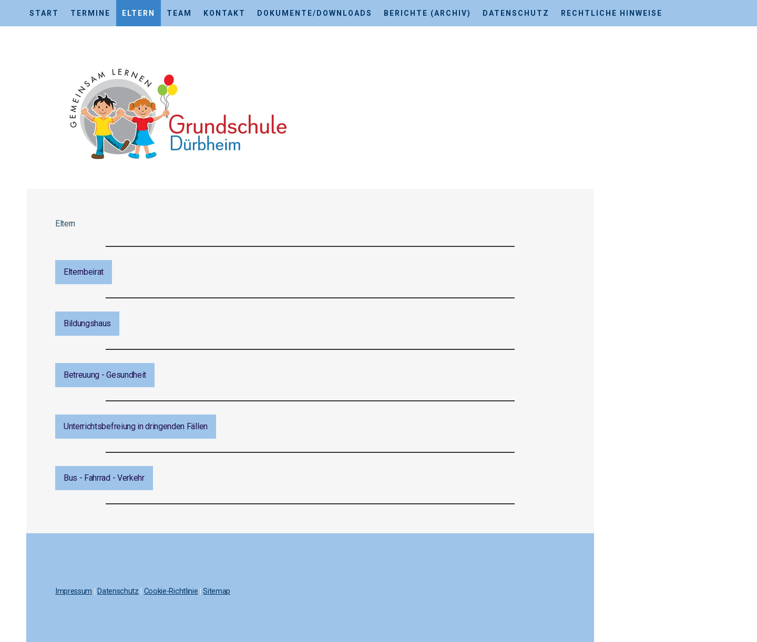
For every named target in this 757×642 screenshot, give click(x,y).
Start (44, 13)
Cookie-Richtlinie (171, 591)
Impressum (73, 591)
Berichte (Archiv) (427, 13)
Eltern (138, 13)
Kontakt (224, 13)
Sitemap (216, 591)
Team (179, 13)
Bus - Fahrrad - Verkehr (104, 478)
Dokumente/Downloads (314, 13)
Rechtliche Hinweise (611, 13)
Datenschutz (516, 13)
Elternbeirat (84, 272)
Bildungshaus (87, 323)
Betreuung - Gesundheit (105, 375)
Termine (90, 13)
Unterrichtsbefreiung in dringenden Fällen (136, 426)
